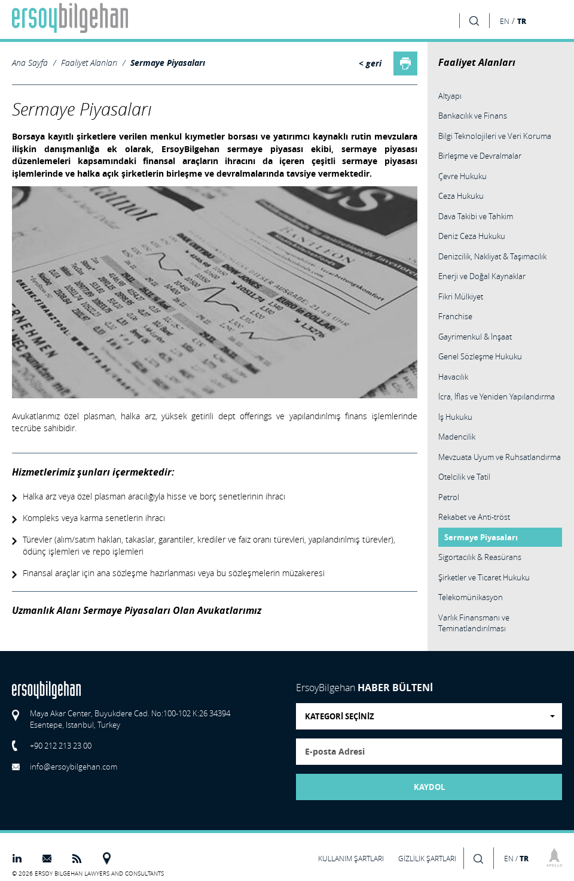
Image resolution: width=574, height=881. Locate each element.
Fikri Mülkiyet (460, 296)
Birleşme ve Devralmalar (479, 155)
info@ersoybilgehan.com (73, 766)
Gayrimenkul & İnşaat (475, 336)
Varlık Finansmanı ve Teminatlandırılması (473, 623)
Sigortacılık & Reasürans (479, 557)
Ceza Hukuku (461, 195)
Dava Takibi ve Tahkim (475, 216)
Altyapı (450, 95)
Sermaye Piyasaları (167, 63)
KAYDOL (429, 787)
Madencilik (456, 436)
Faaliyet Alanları (89, 62)
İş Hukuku (455, 416)
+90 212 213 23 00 (60, 745)
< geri (370, 63)
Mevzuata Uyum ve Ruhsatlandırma (499, 457)
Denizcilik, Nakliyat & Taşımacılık (492, 256)
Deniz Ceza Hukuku (471, 236)
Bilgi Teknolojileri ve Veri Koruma (494, 136)
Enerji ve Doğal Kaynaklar (482, 276)
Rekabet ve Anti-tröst (474, 516)
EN (504, 21)
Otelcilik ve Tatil (464, 476)
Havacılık (453, 376)
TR (521, 21)
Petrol (448, 497)
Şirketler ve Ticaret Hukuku (484, 577)
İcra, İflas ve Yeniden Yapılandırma (496, 396)
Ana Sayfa (30, 62)
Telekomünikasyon (470, 597)
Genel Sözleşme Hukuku (480, 356)
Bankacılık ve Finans (472, 115)
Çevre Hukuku (462, 176)
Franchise (455, 316)
